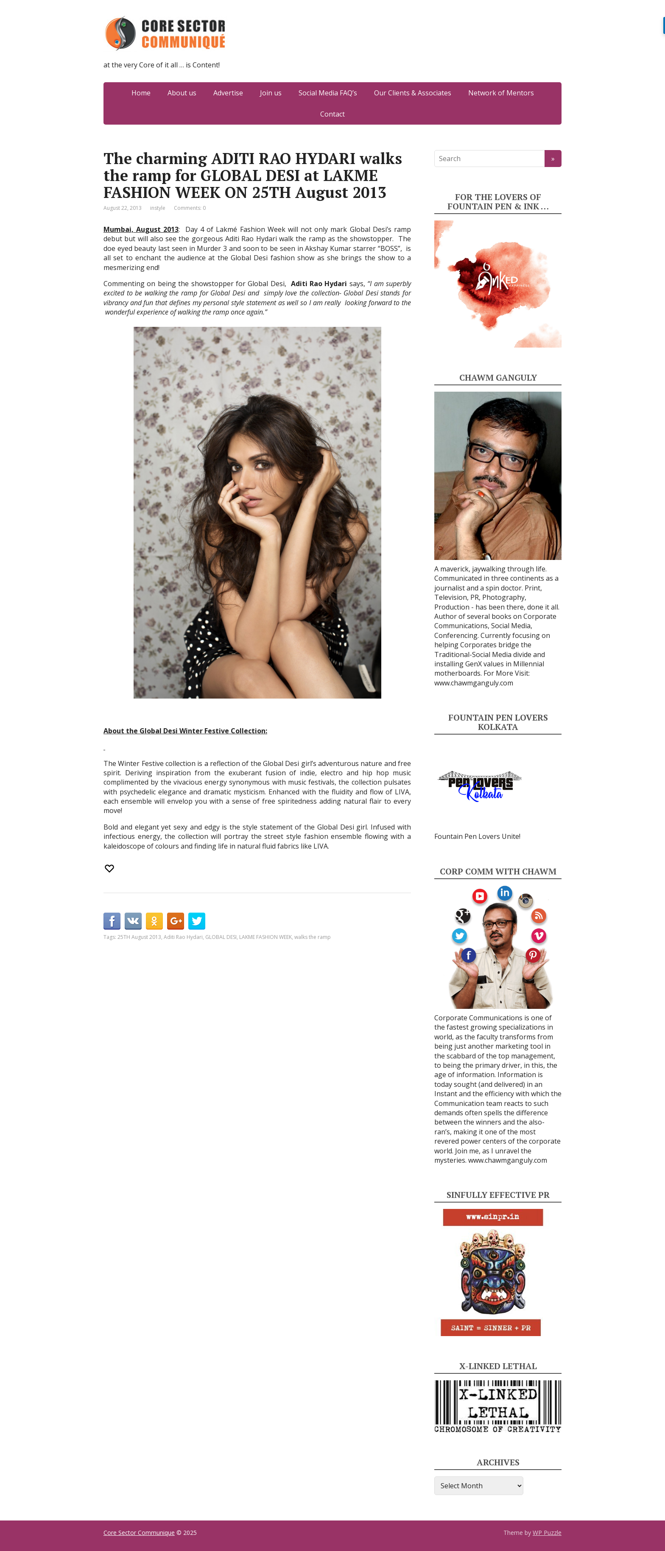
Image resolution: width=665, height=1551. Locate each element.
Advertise (228, 92)
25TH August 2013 (139, 937)
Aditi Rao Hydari (183, 937)
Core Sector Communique (139, 1533)
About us (182, 92)
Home (141, 92)
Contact (332, 114)
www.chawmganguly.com (473, 683)
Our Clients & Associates (412, 92)
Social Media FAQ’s (328, 92)
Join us (271, 92)
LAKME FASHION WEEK (265, 937)
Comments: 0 (190, 208)
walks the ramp (312, 937)
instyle (157, 208)
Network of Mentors (501, 92)
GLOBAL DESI (221, 937)
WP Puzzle (547, 1533)
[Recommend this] (110, 868)
